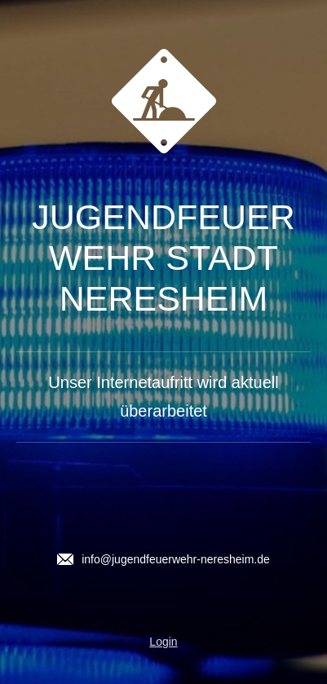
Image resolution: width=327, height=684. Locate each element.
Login (163, 641)
